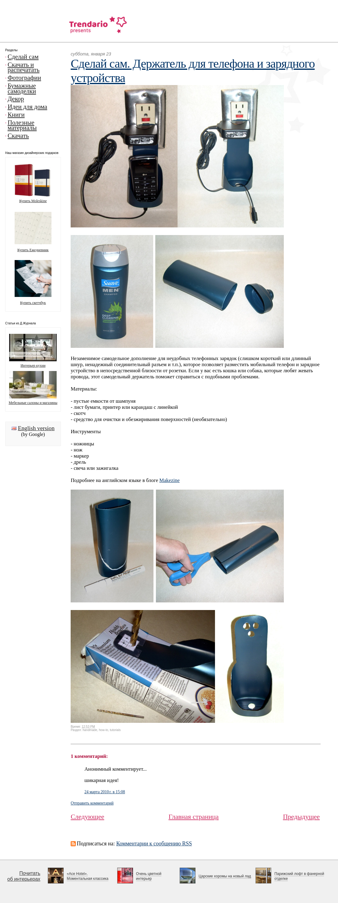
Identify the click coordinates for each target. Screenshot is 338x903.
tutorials (115, 730)
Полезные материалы (22, 125)
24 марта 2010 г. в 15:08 (104, 792)
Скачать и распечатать (24, 67)
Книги (16, 114)
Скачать (18, 135)
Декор (16, 98)
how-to (103, 730)
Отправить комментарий (92, 803)
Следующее (87, 816)
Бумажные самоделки (22, 88)
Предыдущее (301, 816)
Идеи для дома (27, 106)
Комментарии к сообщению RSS (154, 844)
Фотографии (24, 77)
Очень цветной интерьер (148, 876)
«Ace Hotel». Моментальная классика (87, 876)
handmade (90, 730)
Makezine (169, 480)
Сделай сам (23, 56)
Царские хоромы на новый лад (225, 876)
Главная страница (193, 816)
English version (36, 428)
